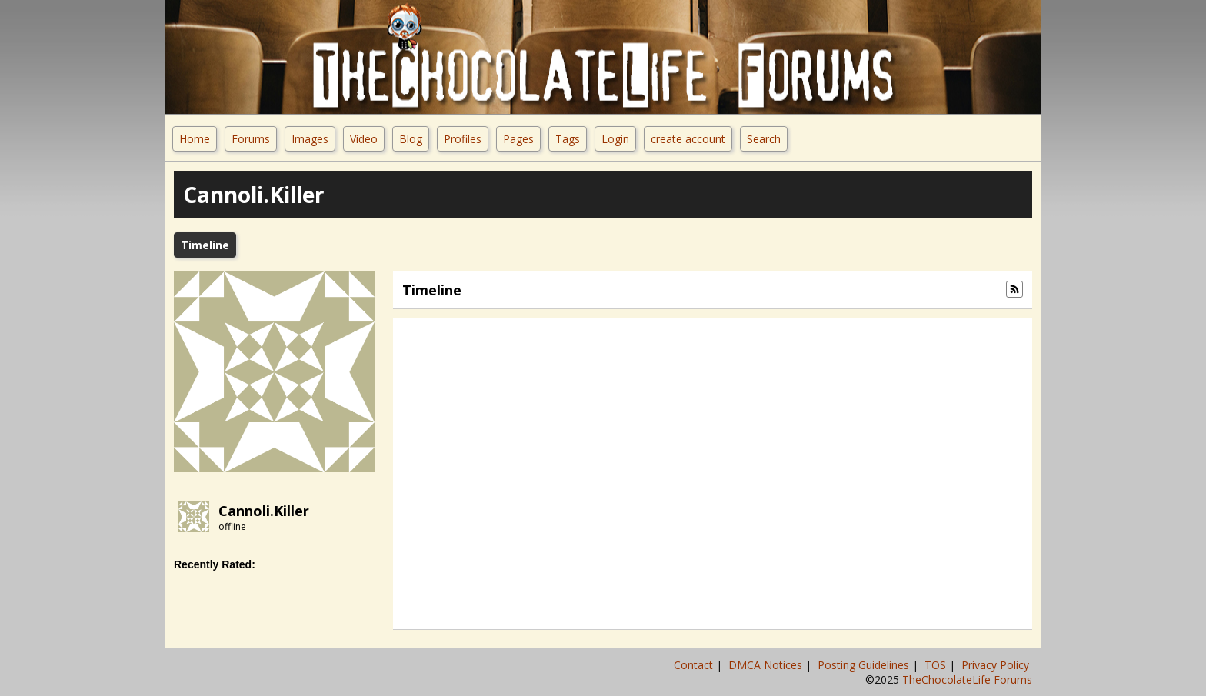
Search (764, 139)
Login (615, 139)
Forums (251, 139)
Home (194, 139)
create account (688, 139)
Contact (695, 665)
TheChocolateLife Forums (967, 679)
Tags (567, 139)
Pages (518, 139)
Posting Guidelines (865, 665)
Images (310, 139)
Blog (410, 139)
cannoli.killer (263, 510)
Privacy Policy (996, 665)
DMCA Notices (766, 665)
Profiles (462, 139)
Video (364, 139)
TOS (936, 665)
